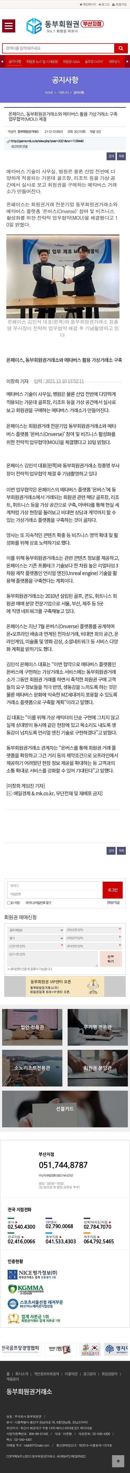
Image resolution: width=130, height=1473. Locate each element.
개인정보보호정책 (46, 1374)
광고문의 (89, 1374)
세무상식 (114, 61)
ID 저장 (15, 902)
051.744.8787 (63, 1165)
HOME (49, 92)
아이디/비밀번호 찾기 (38, 902)
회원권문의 (109, 1374)
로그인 (104, 4)
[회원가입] (113, 902)
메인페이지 (88, 4)
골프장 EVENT (94, 61)
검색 (111, 156)
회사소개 (21, 1374)
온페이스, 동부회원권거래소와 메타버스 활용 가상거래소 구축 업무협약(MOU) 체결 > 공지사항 (65, 26)
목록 (121, 156)
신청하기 (110, 958)
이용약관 (71, 1374)
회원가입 (119, 4)
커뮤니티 (63, 92)
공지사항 (14, 61)
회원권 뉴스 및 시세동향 (42, 61)
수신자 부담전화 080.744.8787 (56, 1175)
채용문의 (12, 1379)
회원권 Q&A (71, 61)
